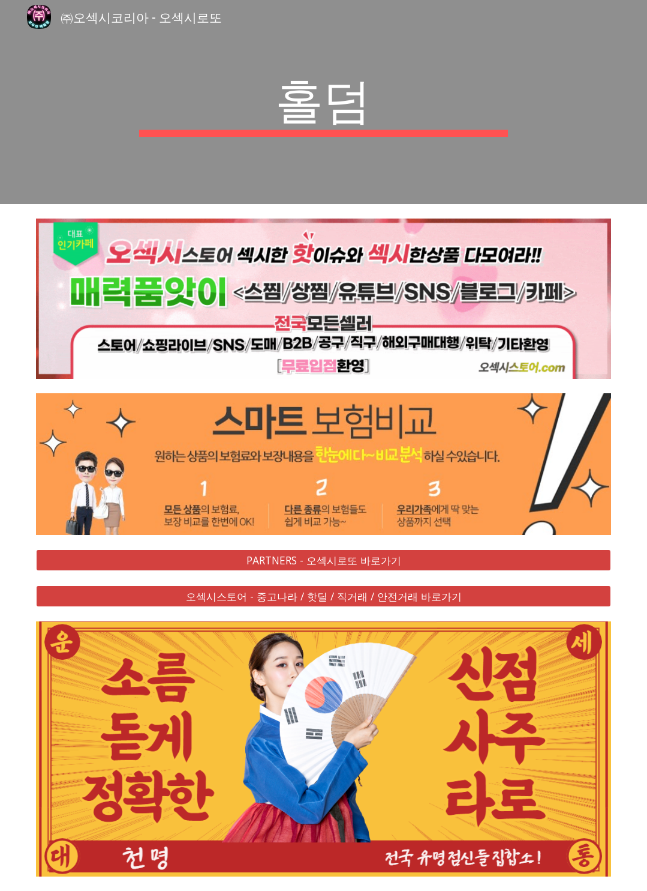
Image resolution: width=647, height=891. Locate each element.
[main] (323, 102)
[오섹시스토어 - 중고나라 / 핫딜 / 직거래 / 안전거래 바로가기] (323, 596)
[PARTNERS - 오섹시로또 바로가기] (323, 560)
